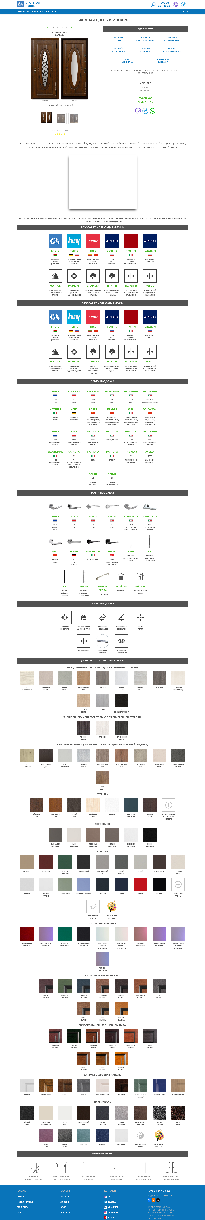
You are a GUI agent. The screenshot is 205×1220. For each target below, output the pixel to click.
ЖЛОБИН (64, 1198)
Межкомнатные (35, 11)
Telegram (110, 1198)
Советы (184, 11)
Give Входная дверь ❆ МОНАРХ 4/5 (62, 134)
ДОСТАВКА (65, 1208)
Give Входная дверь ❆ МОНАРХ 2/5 (57, 134)
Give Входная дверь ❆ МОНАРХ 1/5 (55, 134)
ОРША (63, 1203)
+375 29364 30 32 (164, 4)
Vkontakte (111, 1203)
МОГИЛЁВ (64, 1193)
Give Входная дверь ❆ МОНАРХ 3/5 (60, 134)
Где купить (50, 11)
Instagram (111, 1208)
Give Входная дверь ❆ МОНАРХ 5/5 (64, 134)
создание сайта (154, 1215)
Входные (21, 11)
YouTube (110, 1213)
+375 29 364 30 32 (159, 1187)
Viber (108, 1193)
